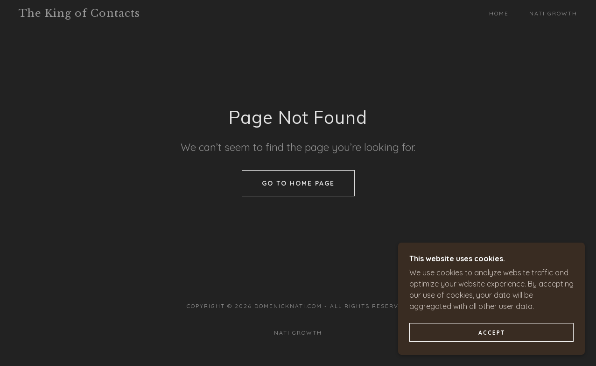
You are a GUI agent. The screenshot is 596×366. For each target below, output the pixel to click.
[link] (95, 14)
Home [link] (499, 13)
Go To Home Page (298, 183)
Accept (491, 345)
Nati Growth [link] (553, 13)
